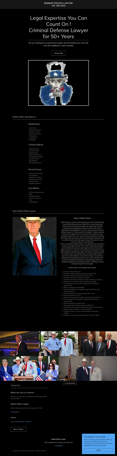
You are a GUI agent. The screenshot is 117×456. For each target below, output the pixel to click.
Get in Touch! (18, 429)
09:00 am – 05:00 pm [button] (25, 422)
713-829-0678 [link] (58, 446)
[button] (32, 421)
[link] (59, 6)
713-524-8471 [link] (15, 412)
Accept (98, 450)
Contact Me (58, 53)
